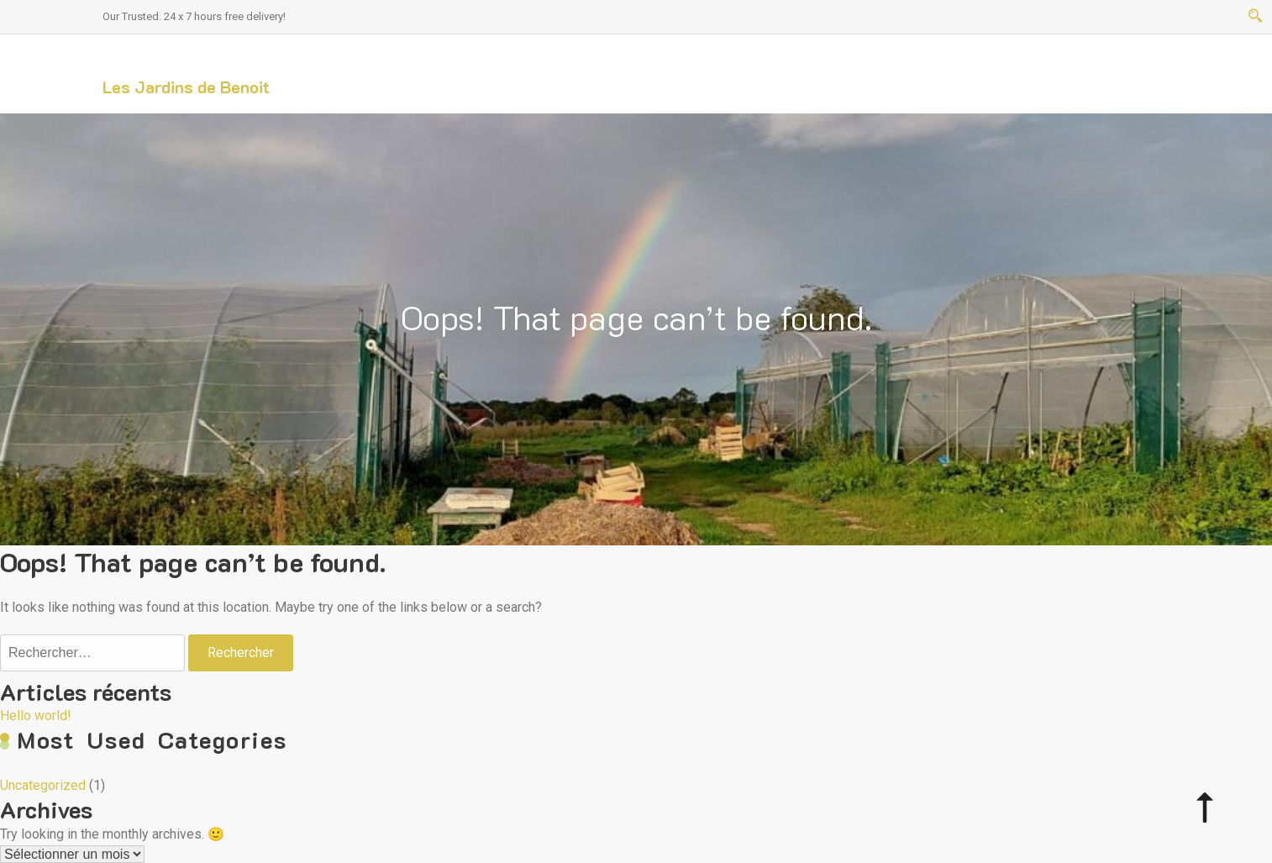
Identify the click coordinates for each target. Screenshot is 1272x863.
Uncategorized (43, 785)
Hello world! (35, 716)
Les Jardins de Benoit (186, 86)
